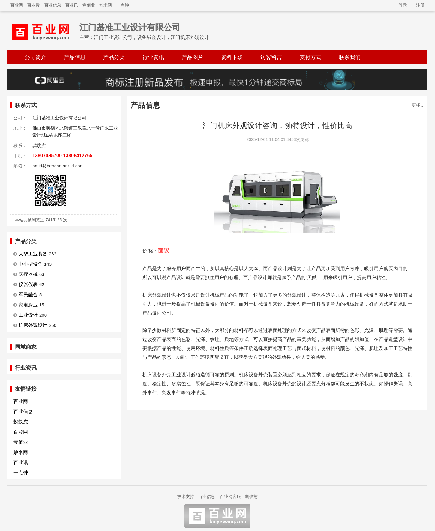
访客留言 (271, 57)
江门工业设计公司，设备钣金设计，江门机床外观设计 (151, 37)
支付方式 (310, 57)
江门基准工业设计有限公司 (130, 27)
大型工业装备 (33, 253)
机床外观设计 (33, 325)
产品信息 (75, 57)
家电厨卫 (28, 304)
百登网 (21, 431)
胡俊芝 (251, 496)
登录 (403, 5)
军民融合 (28, 294)
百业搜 (33, 5)
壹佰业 (88, 5)
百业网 (16, 5)
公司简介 (35, 57)
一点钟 (122, 5)
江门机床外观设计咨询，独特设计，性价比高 (277, 125)
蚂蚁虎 (21, 421)
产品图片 (192, 57)
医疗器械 (28, 274)
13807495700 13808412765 (62, 155)
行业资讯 (153, 57)
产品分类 (114, 57)
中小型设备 (31, 264)
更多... (418, 105)
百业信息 (52, 5)
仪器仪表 (28, 284)
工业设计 (28, 315)
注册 (420, 5)
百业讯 (71, 5)
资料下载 (232, 57)
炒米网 (105, 5)
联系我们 (350, 57)
